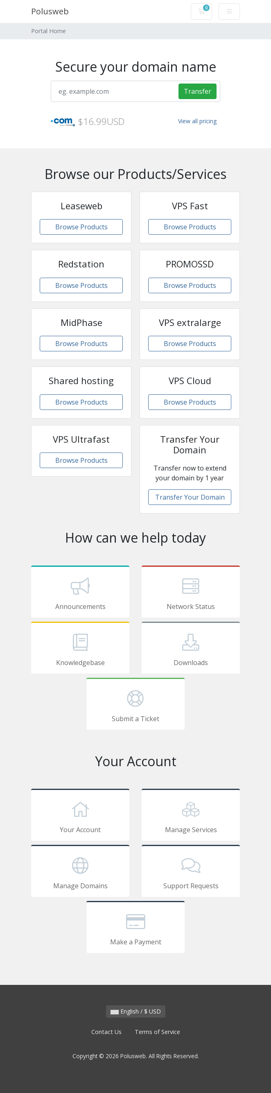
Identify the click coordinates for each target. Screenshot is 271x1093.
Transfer (197, 91)
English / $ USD (136, 1011)
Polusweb (50, 11)
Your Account (80, 816)
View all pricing (197, 121)
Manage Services (191, 816)
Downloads (191, 649)
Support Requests (191, 872)
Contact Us (106, 1032)
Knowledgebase (80, 649)
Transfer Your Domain (190, 497)
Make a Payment (135, 928)
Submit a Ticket (135, 705)
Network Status (191, 593)
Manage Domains (80, 872)
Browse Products (81, 226)
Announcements (80, 593)
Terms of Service (157, 1032)
